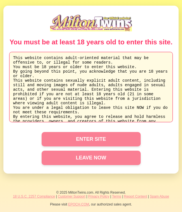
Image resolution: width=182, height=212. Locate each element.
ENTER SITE (91, 139)
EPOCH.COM (78, 204)
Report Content (135, 196)
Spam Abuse (159, 196)
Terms (116, 196)
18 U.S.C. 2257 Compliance (34, 196)
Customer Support (71, 196)
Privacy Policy (98, 196)
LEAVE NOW (91, 158)
